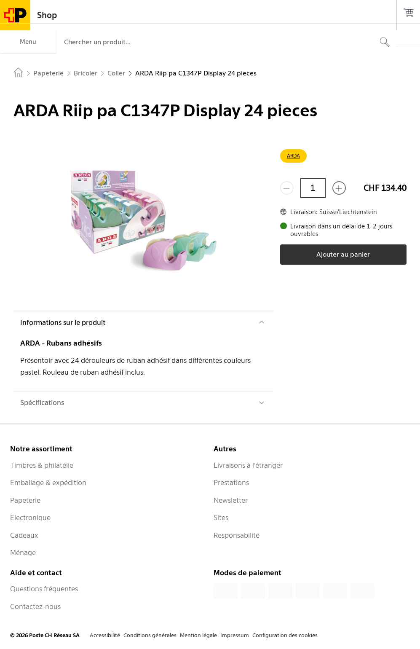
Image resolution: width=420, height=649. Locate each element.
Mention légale (198, 635)
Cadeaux (24, 535)
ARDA (293, 156)
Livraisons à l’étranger (248, 465)
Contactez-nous (35, 606)
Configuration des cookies (285, 635)
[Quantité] (313, 188)
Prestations (231, 482)
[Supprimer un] (287, 188)
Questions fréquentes (44, 589)
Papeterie (25, 500)
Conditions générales (150, 635)
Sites (221, 517)
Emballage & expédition (48, 482)
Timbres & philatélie (41, 465)
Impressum (234, 635)
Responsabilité (236, 535)
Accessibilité (105, 635)
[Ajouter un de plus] (339, 188)
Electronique (30, 517)
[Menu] (28, 42)
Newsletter (231, 500)
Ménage (23, 552)
